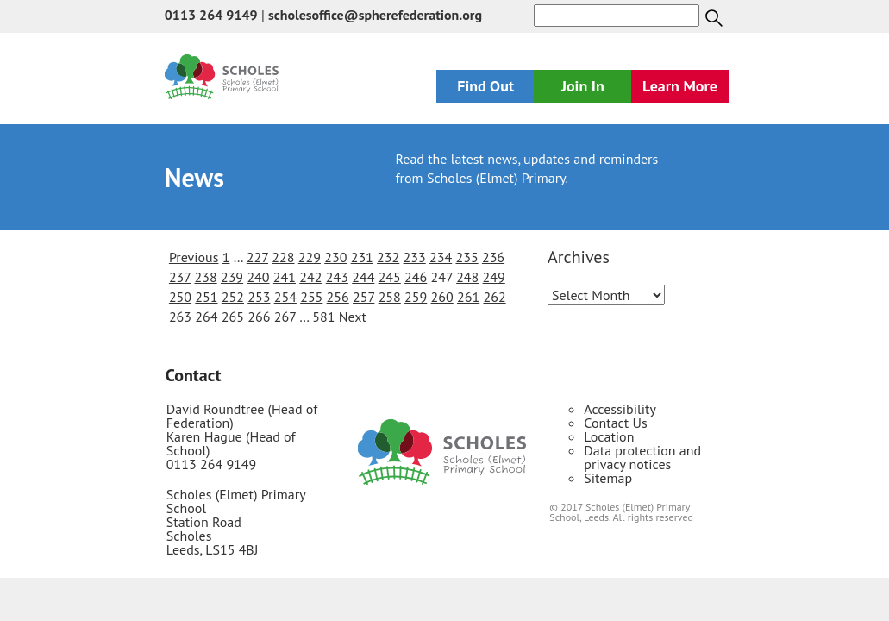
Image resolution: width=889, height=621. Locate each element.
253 (258, 296)
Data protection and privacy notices (642, 457)
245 (390, 276)
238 (205, 276)
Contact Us (615, 422)
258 (390, 296)
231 (362, 257)
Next (352, 316)
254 (285, 296)
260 (442, 296)
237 (180, 276)
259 (415, 296)
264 (206, 316)
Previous (194, 257)
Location (609, 436)
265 (233, 316)
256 (338, 296)
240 (258, 276)
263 (180, 316)
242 (310, 276)
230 (335, 257)
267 (285, 316)
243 (337, 276)
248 (467, 276)
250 (180, 296)
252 (233, 296)
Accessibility (620, 408)
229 (309, 257)
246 (415, 276)
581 (323, 316)
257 (363, 296)
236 (493, 257)
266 (258, 316)
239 (232, 276)
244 (363, 276)
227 (257, 257)
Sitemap (608, 477)
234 (440, 257)
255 (311, 296)
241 (284, 276)
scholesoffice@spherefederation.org (375, 14)
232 (388, 257)
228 (283, 257)
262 (494, 296)
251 (206, 296)
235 (466, 257)
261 (468, 296)
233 (415, 257)
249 (494, 276)
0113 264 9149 (211, 14)
